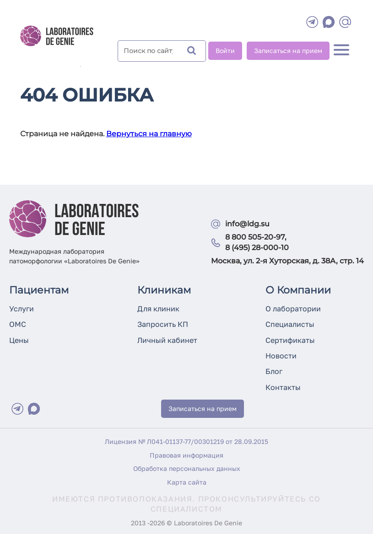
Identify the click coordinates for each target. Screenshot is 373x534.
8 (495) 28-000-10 (257, 247)
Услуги (21, 308)
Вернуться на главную (149, 133)
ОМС (17, 324)
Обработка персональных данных (186, 468)
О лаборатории (293, 308)
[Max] (34, 409)
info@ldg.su (247, 223)
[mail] (345, 22)
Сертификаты (290, 340)
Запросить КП (162, 324)
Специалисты (289, 324)
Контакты (283, 387)
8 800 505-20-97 (255, 237)
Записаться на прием (288, 50)
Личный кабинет (167, 340)
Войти (225, 50)
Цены (19, 340)
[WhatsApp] (329, 22)
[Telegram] (312, 22)
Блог (273, 371)
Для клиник (158, 308)
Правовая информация (186, 455)
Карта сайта (186, 482)
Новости (281, 355)
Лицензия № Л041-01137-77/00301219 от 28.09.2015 (186, 441)
